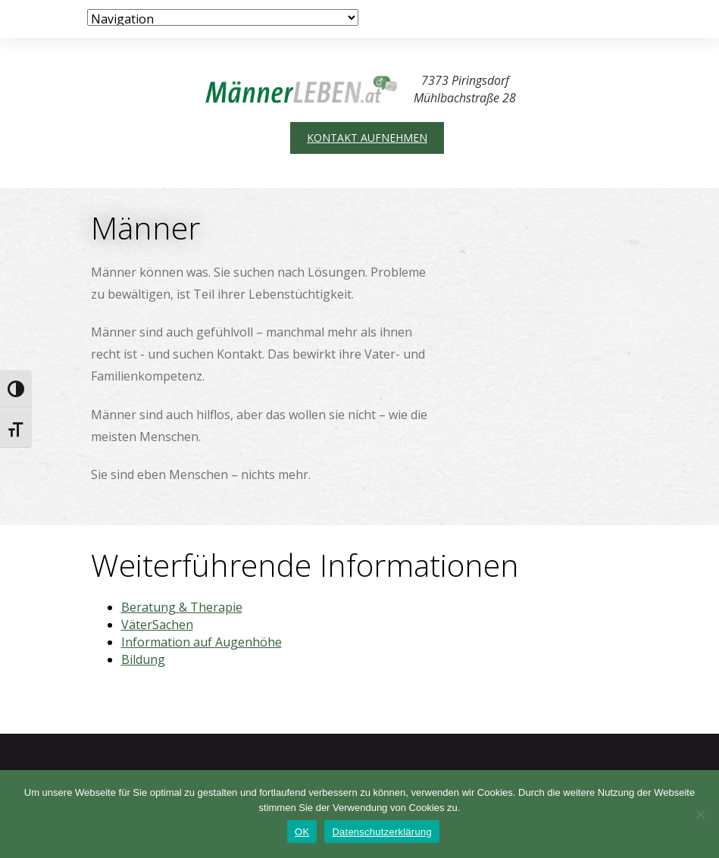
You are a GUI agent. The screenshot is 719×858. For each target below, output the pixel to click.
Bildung (143, 659)
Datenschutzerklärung (381, 832)
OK (302, 832)
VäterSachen (157, 624)
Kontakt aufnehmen (367, 137)
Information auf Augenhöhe (201, 642)
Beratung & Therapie (181, 607)
